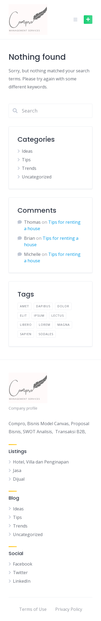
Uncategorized (36, 177)
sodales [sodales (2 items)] (46, 334)
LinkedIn (21, 581)
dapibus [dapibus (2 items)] (43, 306)
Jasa (17, 470)
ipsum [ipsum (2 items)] (39, 315)
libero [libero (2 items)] (26, 325)
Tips (26, 160)
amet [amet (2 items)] (24, 306)
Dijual (19, 479)
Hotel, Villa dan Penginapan (41, 462)
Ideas (27, 151)
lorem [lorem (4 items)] (44, 325)
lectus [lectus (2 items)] (57, 315)
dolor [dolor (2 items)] (63, 306)
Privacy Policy (68, 609)
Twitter (20, 572)
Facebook (22, 564)
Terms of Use (33, 609)
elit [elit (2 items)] (23, 315)
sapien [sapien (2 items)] (26, 334)
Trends (29, 168)
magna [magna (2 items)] (63, 325)
